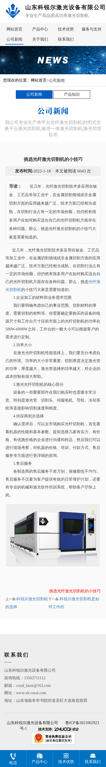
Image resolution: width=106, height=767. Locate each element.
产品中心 (40, 29)
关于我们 (40, 39)
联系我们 (66, 39)
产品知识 (72, 94)
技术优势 (66, 29)
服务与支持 (91, 29)
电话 (13, 757)
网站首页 (14, 29)
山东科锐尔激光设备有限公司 (32, 723)
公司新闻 (14, 39)
